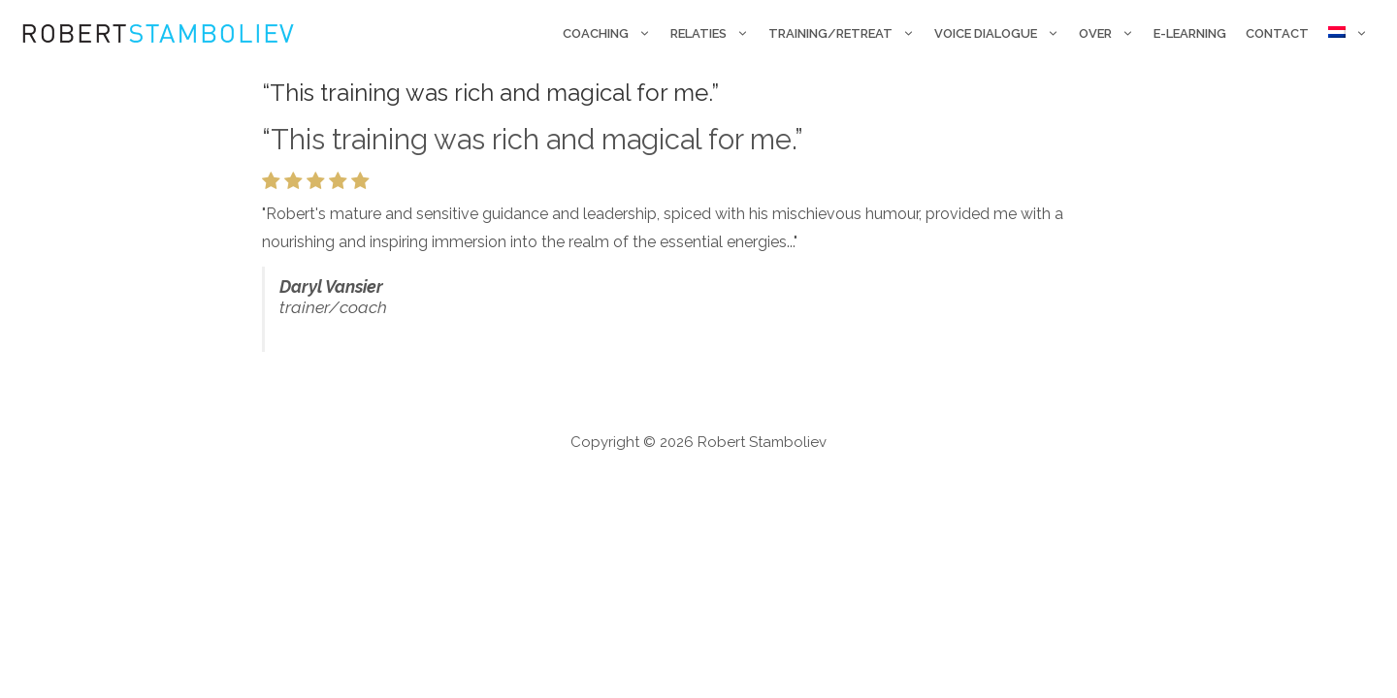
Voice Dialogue (1001, 33)
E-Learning (1189, 33)
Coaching (612, 33)
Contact (1277, 33)
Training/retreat (846, 33)
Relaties (714, 33)
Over (1111, 33)
